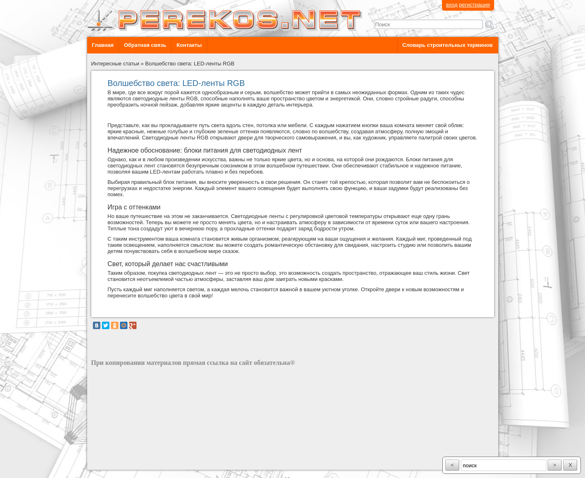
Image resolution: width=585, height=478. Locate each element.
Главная (103, 45)
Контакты (188, 45)
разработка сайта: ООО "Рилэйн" (132, 462)
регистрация (474, 5)
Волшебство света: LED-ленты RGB (189, 63)
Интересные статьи (115, 63)
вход (452, 5)
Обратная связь (145, 45)
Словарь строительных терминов (447, 45)
